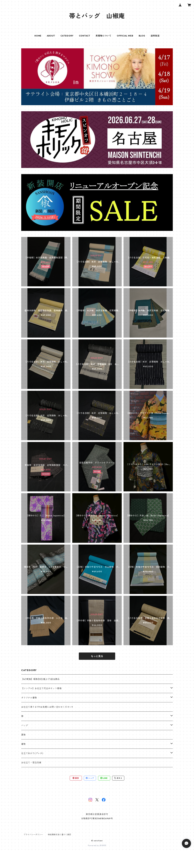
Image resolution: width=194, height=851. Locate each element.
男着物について (103, 35)
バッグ (24, 725)
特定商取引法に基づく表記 (59, 834)
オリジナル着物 (29, 697)
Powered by (97, 845)
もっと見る (97, 656)
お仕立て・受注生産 (31, 762)
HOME (37, 35)
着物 (23, 744)
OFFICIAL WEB (125, 35)
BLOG (142, 35)
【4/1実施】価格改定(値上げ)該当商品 (40, 679)
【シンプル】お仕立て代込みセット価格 (41, 688)
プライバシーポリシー (33, 834)
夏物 (23, 734)
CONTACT (84, 35)
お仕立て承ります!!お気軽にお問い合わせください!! (47, 707)
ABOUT (51, 35)
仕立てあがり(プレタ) (32, 753)
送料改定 (155, 35)
